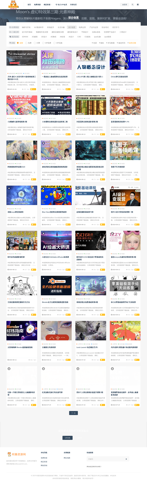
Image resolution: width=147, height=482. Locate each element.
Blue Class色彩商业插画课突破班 (54, 212)
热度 (95, 43)
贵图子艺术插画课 (117, 167)
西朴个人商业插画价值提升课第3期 (89, 392)
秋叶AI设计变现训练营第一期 (122, 212)
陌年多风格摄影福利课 (16, 257)
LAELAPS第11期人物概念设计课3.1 (89, 77)
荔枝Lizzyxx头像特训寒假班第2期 (123, 257)
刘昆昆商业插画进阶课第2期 (87, 122)
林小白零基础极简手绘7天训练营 (123, 302)
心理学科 (79, 344)
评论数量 (111, 43)
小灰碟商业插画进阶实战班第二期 (55, 122)
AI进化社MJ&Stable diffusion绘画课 (55, 257)
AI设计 (71, 37)
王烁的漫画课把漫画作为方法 (19, 302)
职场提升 (50, 27)
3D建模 (35, 37)
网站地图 (67, 458)
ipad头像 (97, 37)
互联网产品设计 (110, 32)
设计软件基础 (27, 32)
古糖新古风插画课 (49, 347)
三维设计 (123, 32)
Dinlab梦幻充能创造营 (119, 77)
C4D (79, 37)
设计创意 (71, 27)
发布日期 (132, 43)
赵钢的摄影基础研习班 (84, 212)
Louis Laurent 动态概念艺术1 (87, 347)
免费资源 (44, 458)
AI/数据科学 (39, 27)
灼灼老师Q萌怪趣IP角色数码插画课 (124, 347)
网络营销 (44, 465)
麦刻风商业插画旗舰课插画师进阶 (55, 167)
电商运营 (82, 27)
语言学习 (115, 27)
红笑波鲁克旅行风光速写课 (52, 392)
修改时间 (121, 43)
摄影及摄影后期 (58, 32)
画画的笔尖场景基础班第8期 (87, 302)
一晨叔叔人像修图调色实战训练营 (55, 77)
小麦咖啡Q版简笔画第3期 (17, 122)
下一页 (73, 413)
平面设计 (84, 32)
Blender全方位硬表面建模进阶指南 (55, 302)
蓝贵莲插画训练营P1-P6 (120, 122)
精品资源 (19, 73)
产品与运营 (93, 27)
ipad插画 (107, 37)
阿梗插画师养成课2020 (16, 167)
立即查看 (67, 438)
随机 (102, 43)
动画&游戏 (96, 32)
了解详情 (79, 438)
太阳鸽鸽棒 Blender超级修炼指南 (20, 347)
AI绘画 (62, 37)
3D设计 (44, 37)
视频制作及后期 (42, 32)
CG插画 (87, 37)
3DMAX (25, 37)
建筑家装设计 (72, 32)
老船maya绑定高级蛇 (15, 212)
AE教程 (53, 37)
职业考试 (105, 27)
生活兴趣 (61, 27)
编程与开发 (26, 27)
